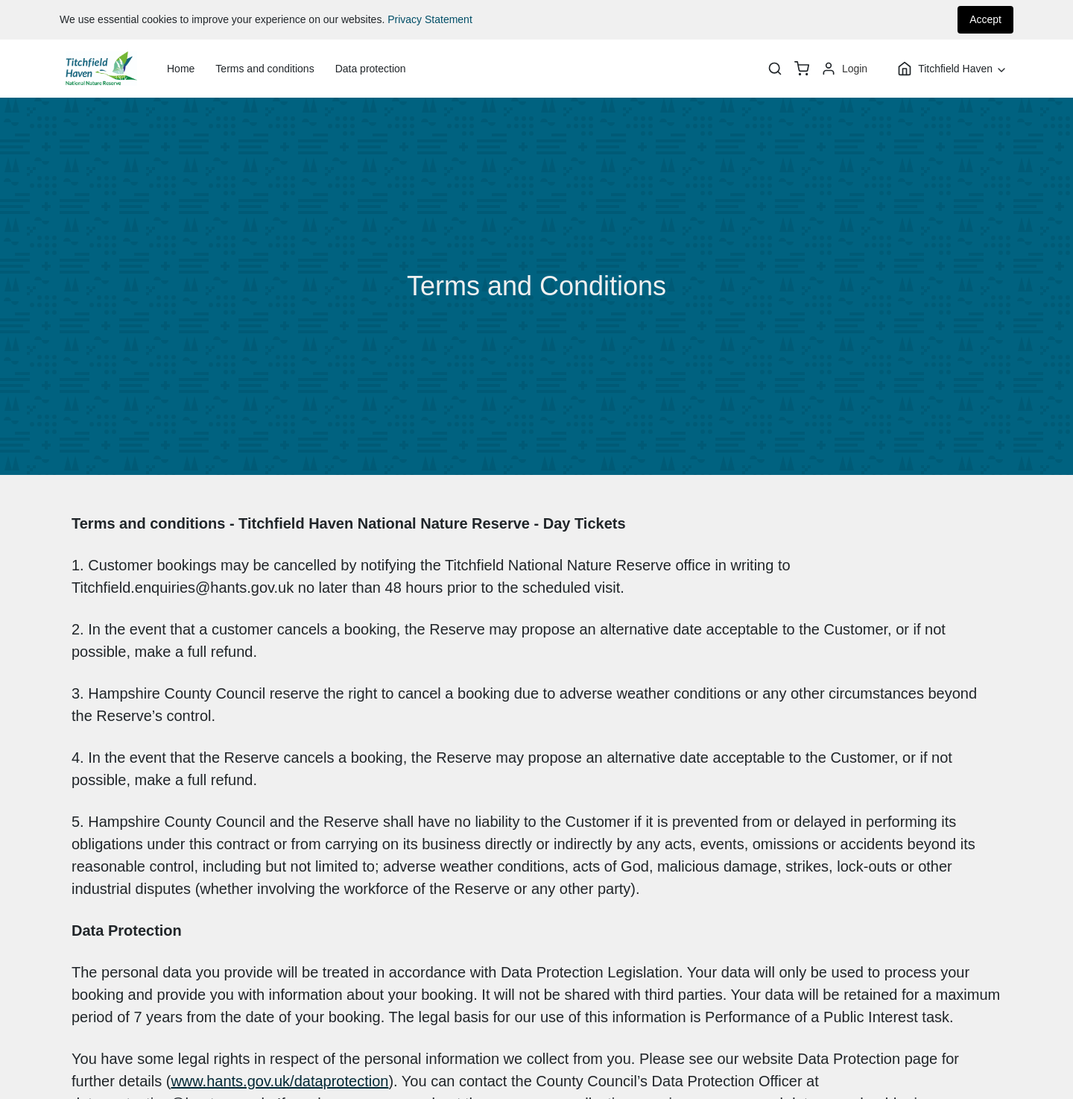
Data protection (370, 69)
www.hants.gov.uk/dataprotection (279, 1081)
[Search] (775, 68)
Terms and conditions (264, 69)
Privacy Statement (429, 19)
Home (180, 69)
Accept (985, 19)
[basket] (801, 68)
